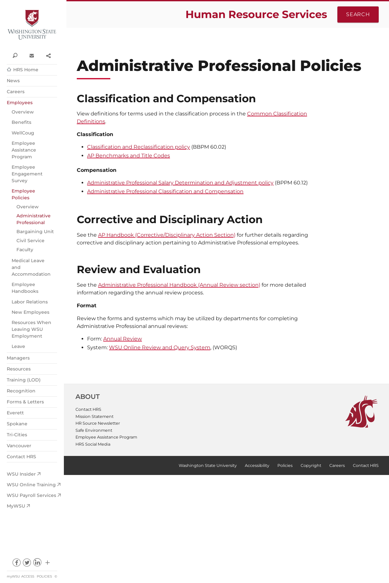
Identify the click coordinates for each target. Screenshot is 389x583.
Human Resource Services (256, 14)
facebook (16, 564)
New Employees (30, 312)
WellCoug (23, 133)
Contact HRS (21, 456)
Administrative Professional (33, 219)
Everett (15, 413)
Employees (20, 102)
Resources (19, 369)
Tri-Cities (17, 435)
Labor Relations (30, 302)
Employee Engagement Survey (27, 173)
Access (27, 576)
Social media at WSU (47, 564)
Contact (31, 55)
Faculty (24, 249)
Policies (44, 576)
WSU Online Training (31, 485)
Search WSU (15, 55)
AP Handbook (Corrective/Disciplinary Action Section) (166, 235)
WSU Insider (21, 474)
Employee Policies (23, 194)
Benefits (21, 122)
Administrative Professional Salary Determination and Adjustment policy (180, 183)
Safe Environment (93, 430)
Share (48, 55)
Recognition (21, 391)
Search (358, 14)
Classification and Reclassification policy (138, 147)
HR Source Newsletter (97, 423)
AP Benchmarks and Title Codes (128, 156)
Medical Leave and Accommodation (31, 267)
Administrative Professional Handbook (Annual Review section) (179, 285)
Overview (23, 112)
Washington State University (32, 25)
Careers (16, 91)
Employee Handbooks (25, 288)
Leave (18, 346)
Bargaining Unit (35, 231)
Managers (18, 358)
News (13, 81)
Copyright (311, 465)
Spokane (17, 424)
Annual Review (122, 339)
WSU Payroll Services (31, 495)
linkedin (37, 564)
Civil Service (30, 240)
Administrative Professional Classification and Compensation (165, 191)
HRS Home (25, 70)
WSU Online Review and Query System (159, 347)
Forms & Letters (25, 402)
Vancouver (19, 446)
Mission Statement (94, 416)
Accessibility (257, 465)
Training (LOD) (24, 380)
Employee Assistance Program (24, 150)
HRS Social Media (92, 444)
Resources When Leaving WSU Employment (31, 329)
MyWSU (16, 506)
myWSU (13, 576)
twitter (26, 564)
